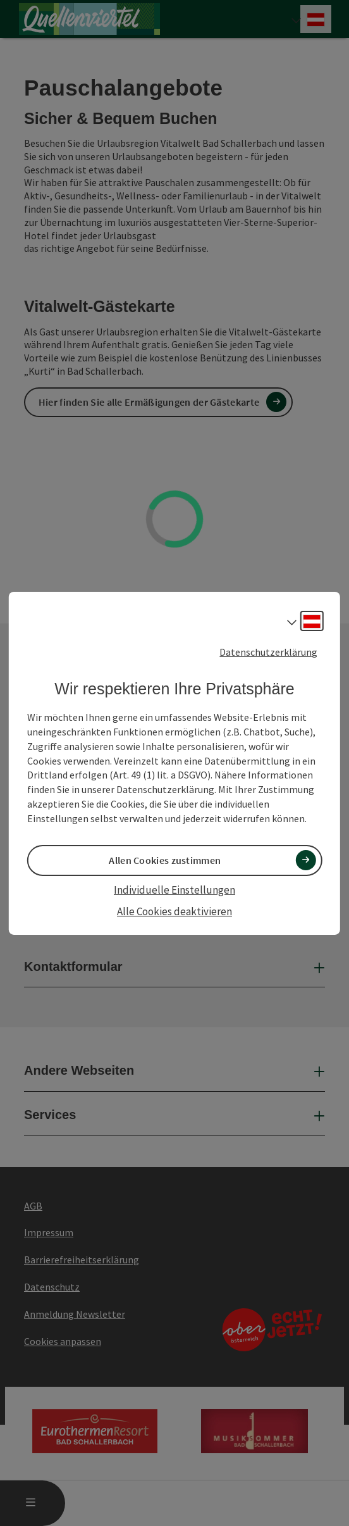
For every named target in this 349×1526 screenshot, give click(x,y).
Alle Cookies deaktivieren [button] (174, 911)
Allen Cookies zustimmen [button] (165, 860)
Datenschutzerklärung (268, 651)
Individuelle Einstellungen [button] (174, 890)
